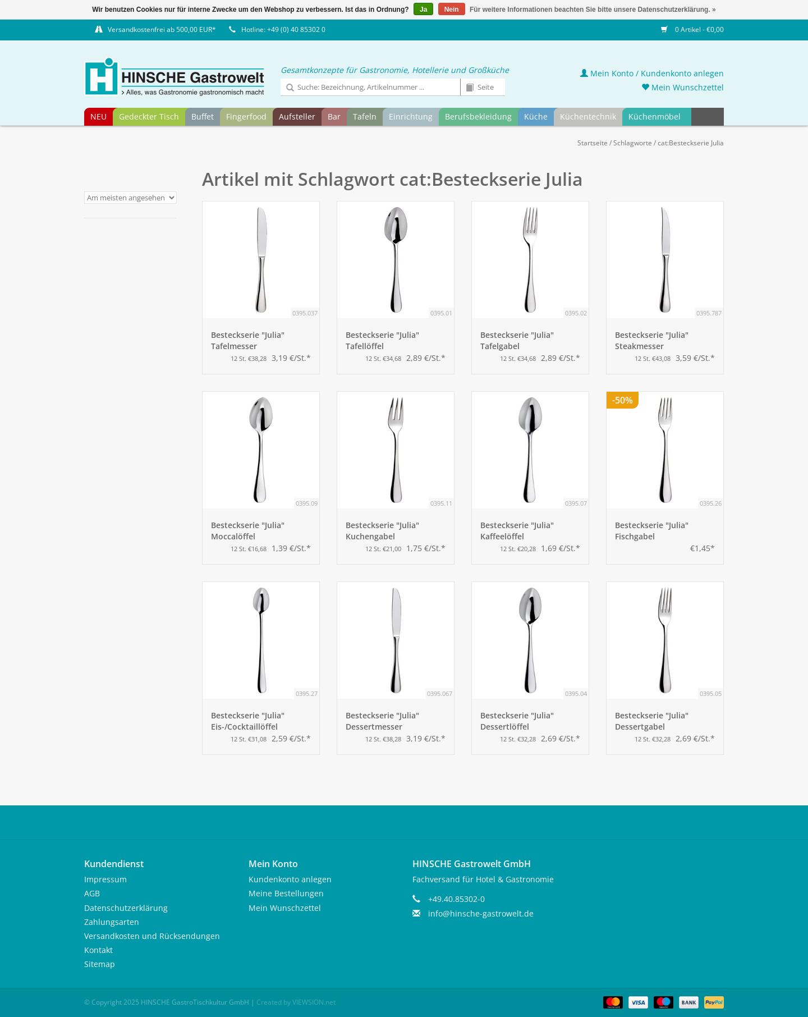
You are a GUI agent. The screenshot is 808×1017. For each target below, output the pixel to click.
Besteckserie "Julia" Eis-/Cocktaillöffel (247, 721)
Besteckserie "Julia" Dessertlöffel (517, 721)
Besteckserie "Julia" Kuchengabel (382, 531)
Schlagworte (632, 143)
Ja (423, 9)
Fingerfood (246, 116)
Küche (536, 116)
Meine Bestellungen (286, 893)
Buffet (202, 116)
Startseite (592, 143)
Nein (451, 9)
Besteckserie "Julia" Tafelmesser (247, 340)
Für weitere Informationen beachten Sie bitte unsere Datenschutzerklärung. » (593, 9)
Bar (334, 116)
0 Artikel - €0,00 (692, 29)
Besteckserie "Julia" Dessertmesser (382, 721)
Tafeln (365, 116)
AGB (92, 893)
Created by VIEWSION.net (296, 1002)
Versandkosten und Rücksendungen (152, 936)
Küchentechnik (588, 116)
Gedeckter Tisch (149, 116)
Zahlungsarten (111, 922)
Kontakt (98, 950)
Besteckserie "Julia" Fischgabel (651, 531)
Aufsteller (297, 116)
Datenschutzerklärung (126, 908)
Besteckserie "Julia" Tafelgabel (517, 340)
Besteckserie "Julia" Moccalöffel (247, 531)
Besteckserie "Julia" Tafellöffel (382, 340)
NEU (98, 116)
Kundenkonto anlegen (290, 879)
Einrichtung (411, 116)
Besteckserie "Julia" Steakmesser (651, 340)
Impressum (105, 879)
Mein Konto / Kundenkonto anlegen (652, 73)
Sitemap (99, 964)
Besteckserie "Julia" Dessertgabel (651, 721)
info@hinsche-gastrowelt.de (481, 913)
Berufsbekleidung (478, 116)
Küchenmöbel (654, 116)
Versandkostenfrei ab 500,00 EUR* (162, 29)
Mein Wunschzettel (682, 87)
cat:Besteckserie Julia (691, 143)
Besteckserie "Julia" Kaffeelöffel (517, 531)
